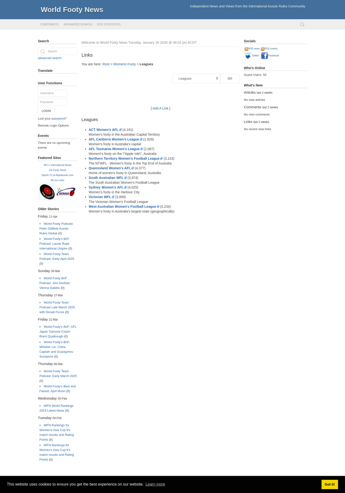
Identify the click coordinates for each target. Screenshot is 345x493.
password (58, 118)
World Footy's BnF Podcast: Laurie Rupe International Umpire (54, 243)
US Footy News (57, 170)
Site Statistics (109, 24)
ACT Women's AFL (104, 130)
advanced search (50, 58)
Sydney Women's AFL (106, 187)
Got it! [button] (330, 484)
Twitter (252, 55)
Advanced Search (77, 24)
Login (46, 111)
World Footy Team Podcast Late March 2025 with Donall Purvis (57, 307)
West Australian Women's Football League (122, 206)
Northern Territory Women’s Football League (124, 158)
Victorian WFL (100, 197)
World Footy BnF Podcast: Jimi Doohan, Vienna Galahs (55, 283)
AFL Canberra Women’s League (114, 139)
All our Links (57, 180)
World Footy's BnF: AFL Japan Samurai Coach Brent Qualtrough (58, 331)
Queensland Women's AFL (110, 168)
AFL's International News (57, 165)
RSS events (269, 48)
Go (230, 78)
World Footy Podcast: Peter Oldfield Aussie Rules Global (57, 228)
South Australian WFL (106, 178)
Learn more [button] (155, 484)
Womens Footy (124, 64)
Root (105, 64)
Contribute (49, 24)
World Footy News (72, 9)
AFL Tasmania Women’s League (114, 149)
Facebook (270, 55)
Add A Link (160, 108)
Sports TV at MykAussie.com (57, 175)
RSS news (252, 48)
